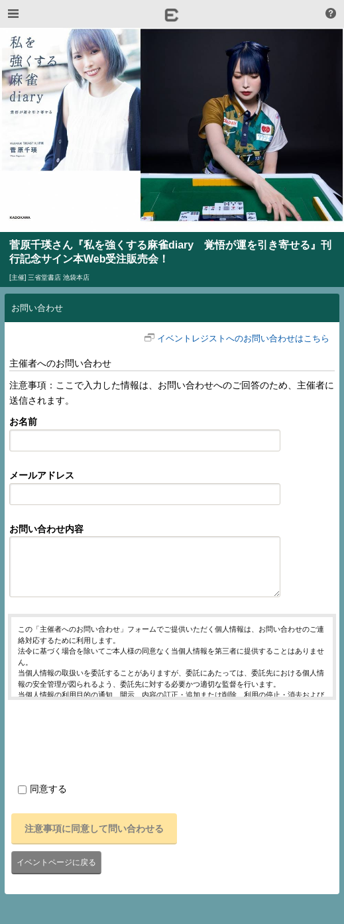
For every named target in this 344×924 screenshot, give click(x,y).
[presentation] (108, 739)
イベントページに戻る (56, 862)
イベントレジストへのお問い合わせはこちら (243, 338)
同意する (42, 788)
